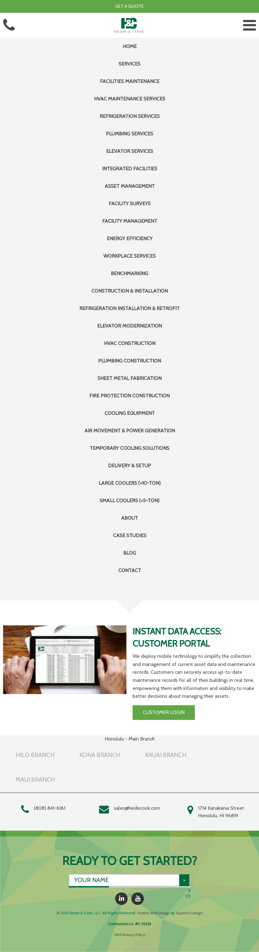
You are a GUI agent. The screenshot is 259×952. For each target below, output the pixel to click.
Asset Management (130, 186)
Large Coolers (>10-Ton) (130, 483)
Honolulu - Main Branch (130, 739)
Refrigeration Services (130, 116)
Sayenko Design (189, 913)
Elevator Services (129, 151)
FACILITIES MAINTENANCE (129, 81)
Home (130, 46)
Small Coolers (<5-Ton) (129, 500)
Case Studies (129, 535)
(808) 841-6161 (49, 808)
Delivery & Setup (129, 466)
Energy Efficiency (130, 238)
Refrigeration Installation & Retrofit (129, 308)
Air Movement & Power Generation (129, 431)
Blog (129, 553)
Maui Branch (35, 779)
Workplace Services (129, 256)
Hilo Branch (35, 755)
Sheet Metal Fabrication (129, 378)
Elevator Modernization (129, 326)
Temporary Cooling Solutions (129, 448)
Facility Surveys (130, 203)
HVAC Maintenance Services (129, 99)
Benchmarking (129, 273)
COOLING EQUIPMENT (130, 413)
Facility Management (129, 221)
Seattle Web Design (153, 913)
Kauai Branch (165, 755)
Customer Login (164, 712)
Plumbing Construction (129, 361)
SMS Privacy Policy (129, 934)
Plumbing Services (129, 134)
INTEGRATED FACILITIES (129, 169)
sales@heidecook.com (137, 808)
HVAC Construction (129, 343)
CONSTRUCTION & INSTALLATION (130, 291)
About (129, 518)
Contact (129, 570)
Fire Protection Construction (129, 396)
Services (129, 64)
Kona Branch (99, 755)
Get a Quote (129, 6)
